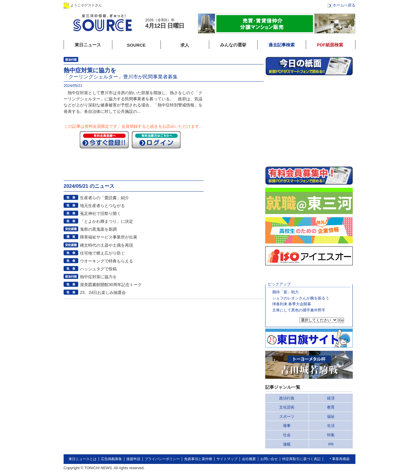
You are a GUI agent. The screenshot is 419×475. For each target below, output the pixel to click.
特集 (331, 435)
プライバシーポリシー (162, 459)
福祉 (331, 416)
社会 (287, 435)
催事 (287, 425)
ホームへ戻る (344, 5)
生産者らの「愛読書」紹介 (104, 197)
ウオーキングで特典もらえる (106, 261)
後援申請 (133, 459)
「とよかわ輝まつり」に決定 (106, 221)
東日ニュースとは (83, 459)
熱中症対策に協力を (98, 276)
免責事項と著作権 (198, 459)
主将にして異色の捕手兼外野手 (298, 310)
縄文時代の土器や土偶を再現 (106, 245)
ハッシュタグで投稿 (98, 269)
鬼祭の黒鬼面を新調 (98, 229)
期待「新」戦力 (285, 292)
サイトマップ (227, 459)
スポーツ (286, 416)
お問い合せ (269, 459)
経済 (331, 398)
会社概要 (249, 459)
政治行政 (286, 398)
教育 (331, 407)
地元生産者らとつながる (102, 205)
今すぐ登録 (104, 139)
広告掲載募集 (111, 459)
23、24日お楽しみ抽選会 (103, 292)
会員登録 (159, 5)
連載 (287, 444)
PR (331, 444)
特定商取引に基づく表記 (301, 459)
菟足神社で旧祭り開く (100, 213)
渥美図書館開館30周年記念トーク (111, 284)
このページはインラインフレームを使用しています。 (309, 121)
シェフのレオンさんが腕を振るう (300, 298)
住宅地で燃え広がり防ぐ (102, 253)
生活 (331, 425)
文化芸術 (286, 407)
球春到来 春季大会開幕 (291, 304)
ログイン (123, 5)
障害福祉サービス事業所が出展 (108, 237)
